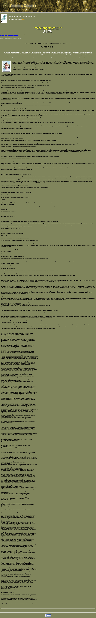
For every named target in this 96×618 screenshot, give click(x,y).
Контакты (26, 20)
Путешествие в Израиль (34, 17)
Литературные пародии (13, 17)
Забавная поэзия (32, 16)
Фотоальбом (18, 19)
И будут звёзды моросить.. (24, 17)
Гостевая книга (12, 19)
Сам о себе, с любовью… (13, 16)
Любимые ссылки (20, 20)
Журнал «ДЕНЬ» (3, 35)
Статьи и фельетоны (24, 16)
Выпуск (13, 35)
